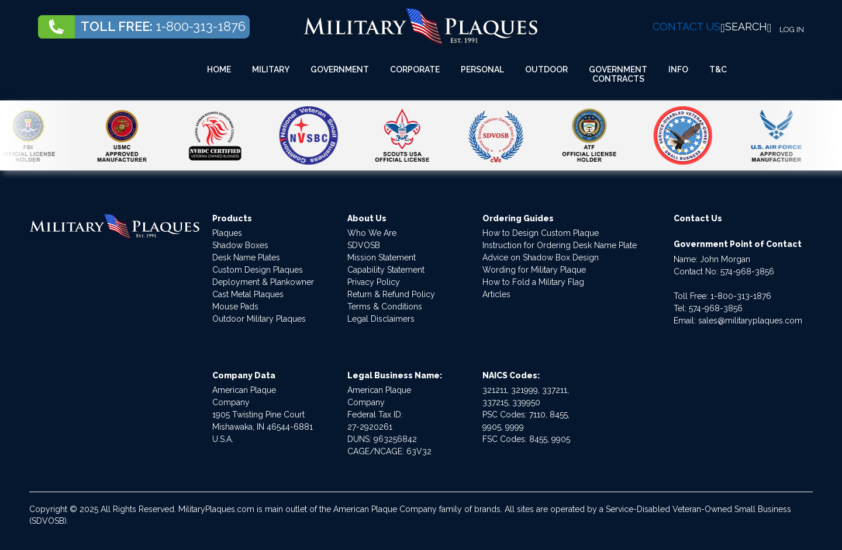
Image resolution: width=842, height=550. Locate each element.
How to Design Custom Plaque (540, 233)
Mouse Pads (235, 306)
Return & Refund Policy (391, 294)
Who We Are (371, 233)
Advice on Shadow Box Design (540, 257)
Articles (496, 294)
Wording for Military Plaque (534, 269)
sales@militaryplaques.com (750, 320)
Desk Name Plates (246, 257)
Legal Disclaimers (381, 318)
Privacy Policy (373, 282)
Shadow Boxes (240, 245)
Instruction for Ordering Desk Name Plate (559, 245)
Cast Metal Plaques (248, 294)
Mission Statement (381, 257)
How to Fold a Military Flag (533, 282)
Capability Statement (386, 269)
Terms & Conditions (384, 306)
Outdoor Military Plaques (259, 318)
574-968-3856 (747, 271)
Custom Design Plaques (257, 269)
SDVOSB (363, 245)
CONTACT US (686, 26)
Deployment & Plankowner (263, 282)
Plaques (227, 233)
